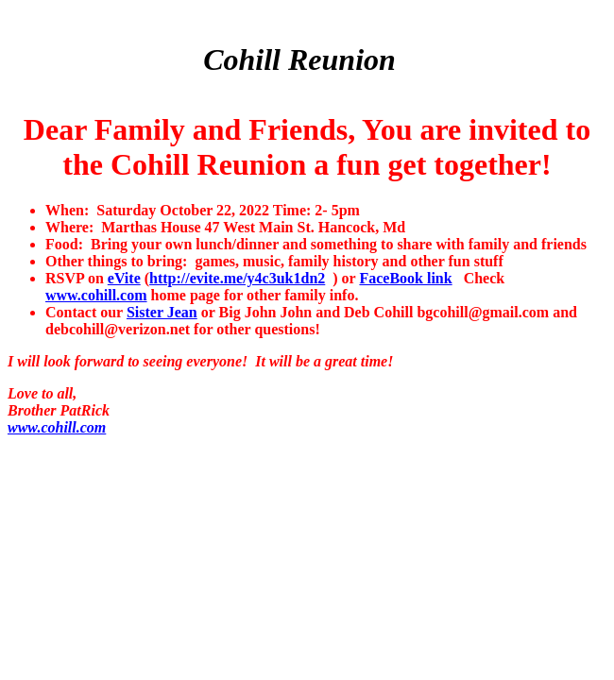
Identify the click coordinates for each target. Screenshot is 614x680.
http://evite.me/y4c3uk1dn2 (237, 278)
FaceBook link (405, 278)
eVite (124, 278)
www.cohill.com (96, 295)
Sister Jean (162, 312)
